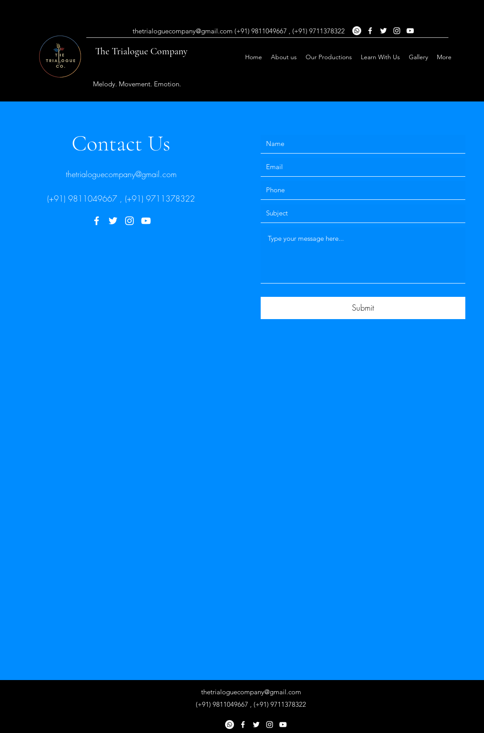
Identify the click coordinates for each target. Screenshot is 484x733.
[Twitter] (113, 221)
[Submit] (363, 308)
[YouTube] (146, 221)
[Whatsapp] (229, 724)
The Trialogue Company (141, 51)
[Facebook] (96, 221)
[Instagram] (129, 221)
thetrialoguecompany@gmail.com (121, 174)
